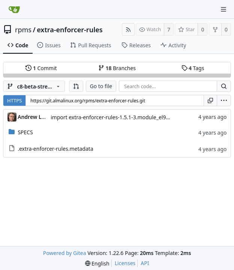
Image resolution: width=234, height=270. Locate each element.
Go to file (101, 86)
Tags (193, 68)
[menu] (224, 100)
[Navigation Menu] (223, 9)
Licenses (125, 263)
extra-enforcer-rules (69, 29)
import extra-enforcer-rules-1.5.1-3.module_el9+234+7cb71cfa (127, 117)
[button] (76, 86)
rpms (23, 29)
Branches (117, 68)
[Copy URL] (210, 100)
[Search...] (224, 86)
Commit (41, 68)
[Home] (14, 9)
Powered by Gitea (64, 252)
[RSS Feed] (128, 29)
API (145, 263)
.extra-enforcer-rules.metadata (55, 148)
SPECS (25, 132)
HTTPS (14, 100)
